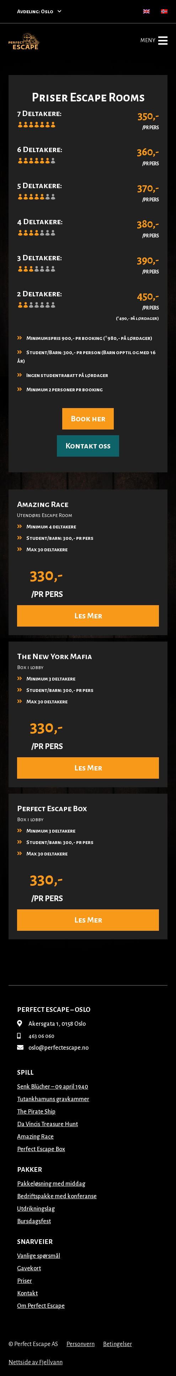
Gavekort (29, 1268)
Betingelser (117, 1344)
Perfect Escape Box (41, 1149)
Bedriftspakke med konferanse (57, 1196)
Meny (153, 40)
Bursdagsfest (34, 1221)
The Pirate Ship (36, 1112)
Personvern (80, 1344)
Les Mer (88, 616)
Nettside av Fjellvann (36, 1362)
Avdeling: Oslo (39, 11)
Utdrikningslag (36, 1209)
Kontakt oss (88, 446)
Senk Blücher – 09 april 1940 (52, 1087)
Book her (88, 419)
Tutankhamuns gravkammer (53, 1099)
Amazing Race (35, 1137)
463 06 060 (35, 1036)
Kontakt (27, 1293)
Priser (24, 1281)
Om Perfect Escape (41, 1306)
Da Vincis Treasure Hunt (47, 1124)
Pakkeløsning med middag (51, 1184)
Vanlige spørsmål (38, 1256)
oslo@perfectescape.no (53, 1048)
